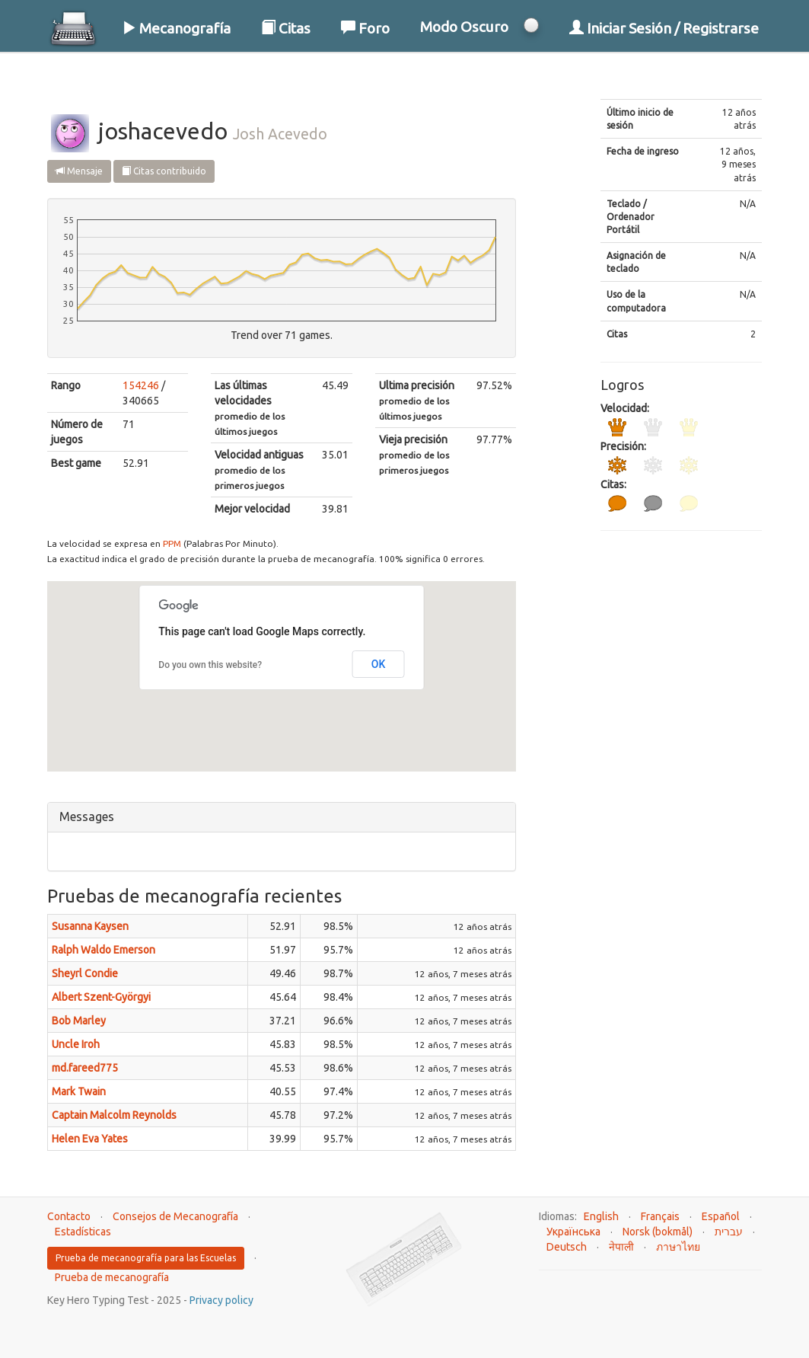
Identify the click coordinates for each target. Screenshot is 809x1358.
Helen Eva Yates (90, 1139)
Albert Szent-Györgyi (101, 997)
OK (378, 664)
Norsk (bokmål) (658, 1231)
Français (660, 1216)
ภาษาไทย (678, 1247)
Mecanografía (176, 28)
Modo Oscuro (464, 26)
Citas (286, 28)
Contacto (69, 1216)
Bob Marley (79, 1021)
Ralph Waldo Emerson (103, 950)
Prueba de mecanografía (112, 1277)
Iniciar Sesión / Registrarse (664, 28)
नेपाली (621, 1247)
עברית (729, 1231)
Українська (573, 1231)
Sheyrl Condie (85, 973)
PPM (172, 543)
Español (721, 1216)
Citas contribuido (164, 171)
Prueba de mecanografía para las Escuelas (146, 1258)
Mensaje (79, 171)
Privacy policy (221, 1300)
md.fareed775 (85, 1068)
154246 (141, 385)
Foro (365, 28)
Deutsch (566, 1247)
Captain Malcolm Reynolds (114, 1115)
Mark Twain (79, 1091)
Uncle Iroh (76, 1044)
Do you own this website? (210, 665)
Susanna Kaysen (90, 926)
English (601, 1216)
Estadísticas (83, 1231)
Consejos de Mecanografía (175, 1216)
